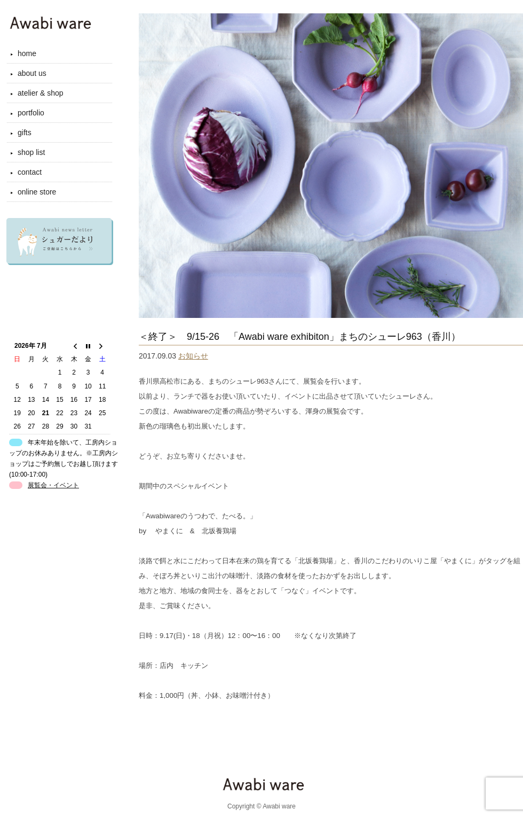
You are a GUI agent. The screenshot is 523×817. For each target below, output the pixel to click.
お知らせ (193, 356)
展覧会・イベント (53, 485)
